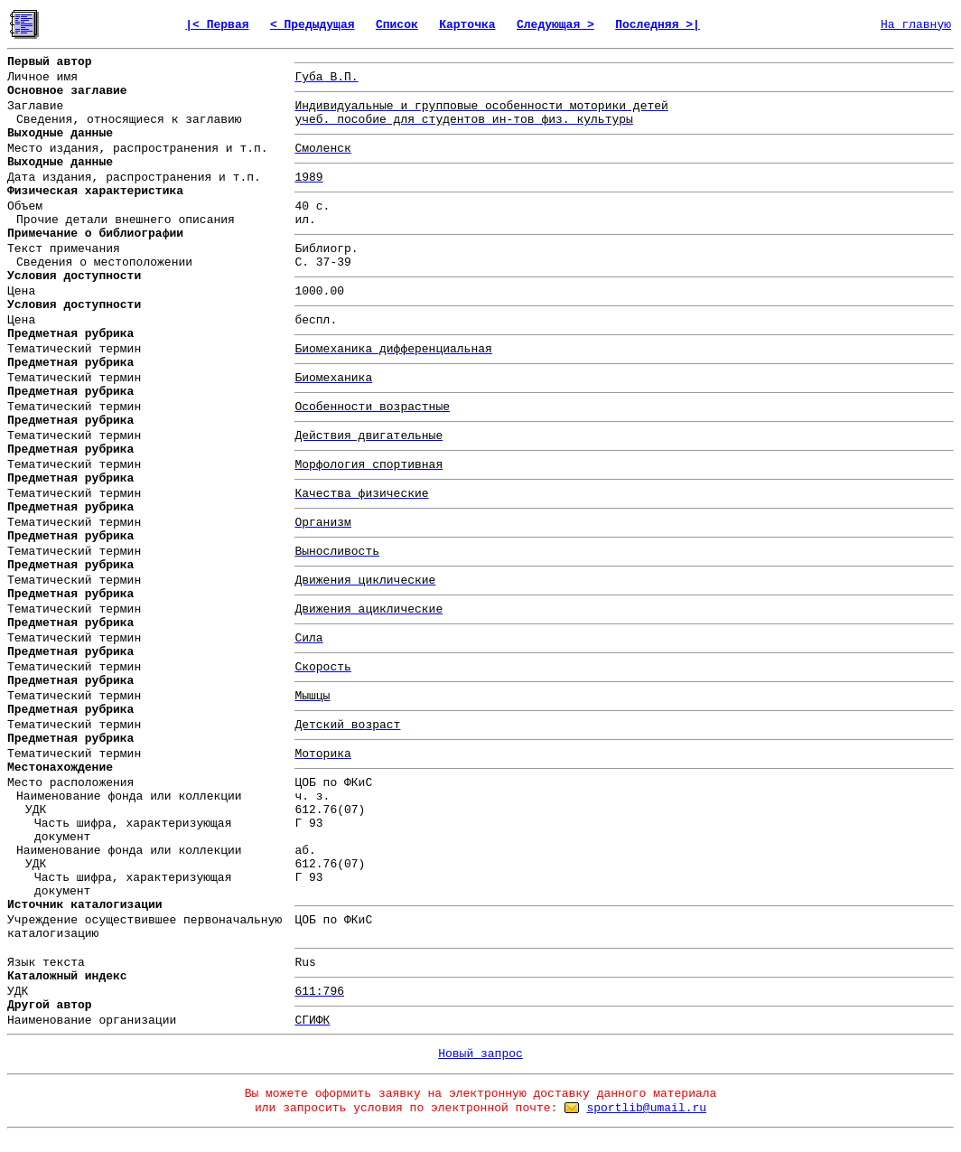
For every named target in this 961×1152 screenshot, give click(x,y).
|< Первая (216, 25)
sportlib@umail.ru (646, 1108)
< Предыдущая (312, 25)
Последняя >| (657, 25)
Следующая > (555, 25)
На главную (916, 25)
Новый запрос (480, 1054)
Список (397, 25)
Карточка (467, 25)
